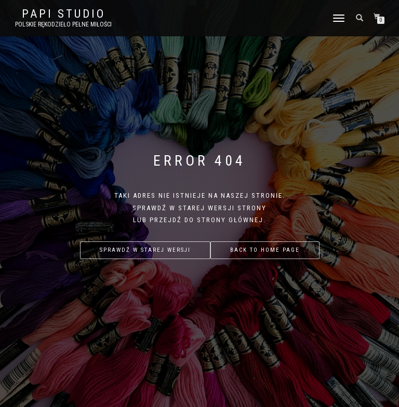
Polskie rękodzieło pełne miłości (63, 24)
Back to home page (265, 250)
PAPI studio (63, 14)
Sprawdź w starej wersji (145, 250)
